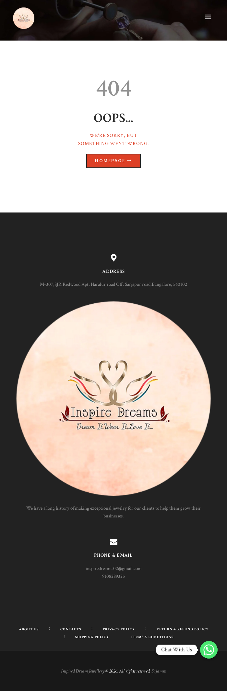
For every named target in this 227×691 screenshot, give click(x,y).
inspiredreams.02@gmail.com (114, 568)
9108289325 (113, 576)
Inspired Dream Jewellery (82, 671)
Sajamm (158, 671)
